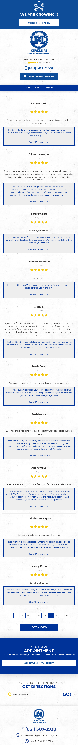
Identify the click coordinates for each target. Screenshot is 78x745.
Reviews (37, 88)
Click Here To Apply (39, 23)
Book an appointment (41, 76)
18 (39, 616)
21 (56, 616)
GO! (67, 694)
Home (27, 88)
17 (33, 616)
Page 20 (49, 88)
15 (22, 616)
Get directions (39, 687)
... (16, 616)
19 (45, 616)
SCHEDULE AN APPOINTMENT (39, 663)
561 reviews (44, 63)
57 (67, 616)
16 (28, 616)
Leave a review (39, 627)
